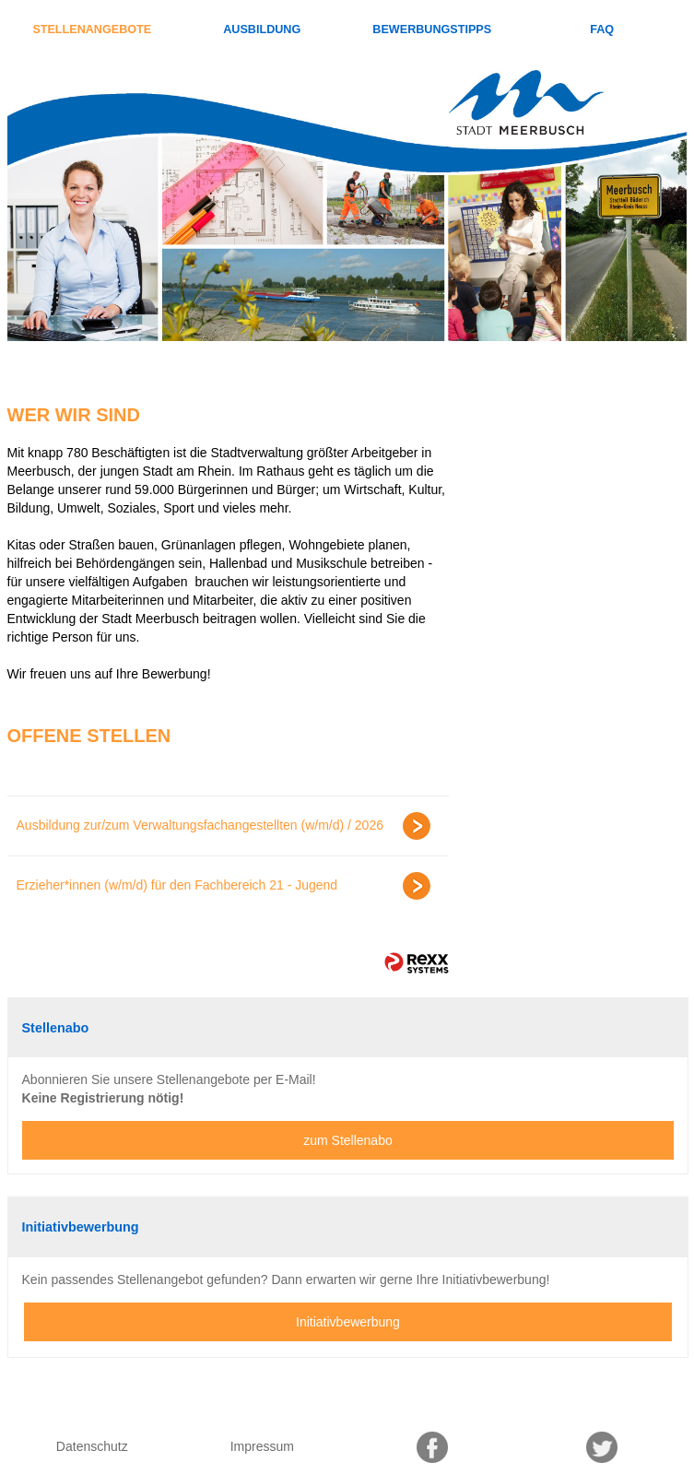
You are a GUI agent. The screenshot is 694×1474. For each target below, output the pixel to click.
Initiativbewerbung (348, 1322)
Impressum (262, 1446)
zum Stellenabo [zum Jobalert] (348, 1140)
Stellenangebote (91, 29)
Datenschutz (92, 1446)
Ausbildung (261, 29)
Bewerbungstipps (431, 29)
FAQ (602, 29)
